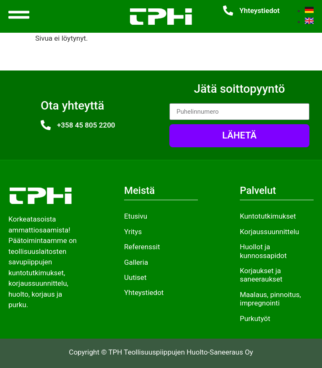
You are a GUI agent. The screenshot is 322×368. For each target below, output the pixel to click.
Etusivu (135, 216)
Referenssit (142, 247)
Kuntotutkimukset (268, 216)
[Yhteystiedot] (228, 10)
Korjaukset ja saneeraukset (261, 274)
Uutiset (135, 277)
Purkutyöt (255, 318)
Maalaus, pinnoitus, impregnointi (270, 298)
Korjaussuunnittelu (269, 231)
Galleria (136, 262)
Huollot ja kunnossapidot (263, 251)
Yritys (133, 231)
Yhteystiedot (259, 10)
